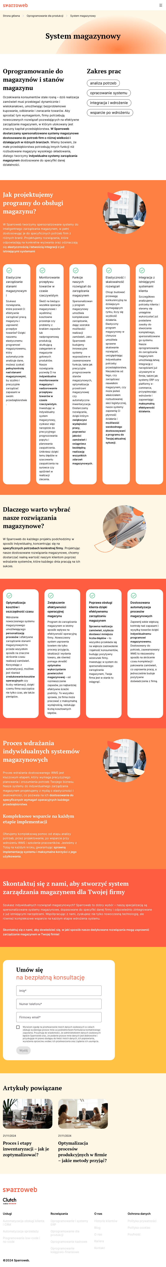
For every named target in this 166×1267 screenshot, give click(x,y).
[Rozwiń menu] (161, 5)
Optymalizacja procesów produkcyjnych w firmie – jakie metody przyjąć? (82, 1151)
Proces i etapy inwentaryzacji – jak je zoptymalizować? (26, 1149)
